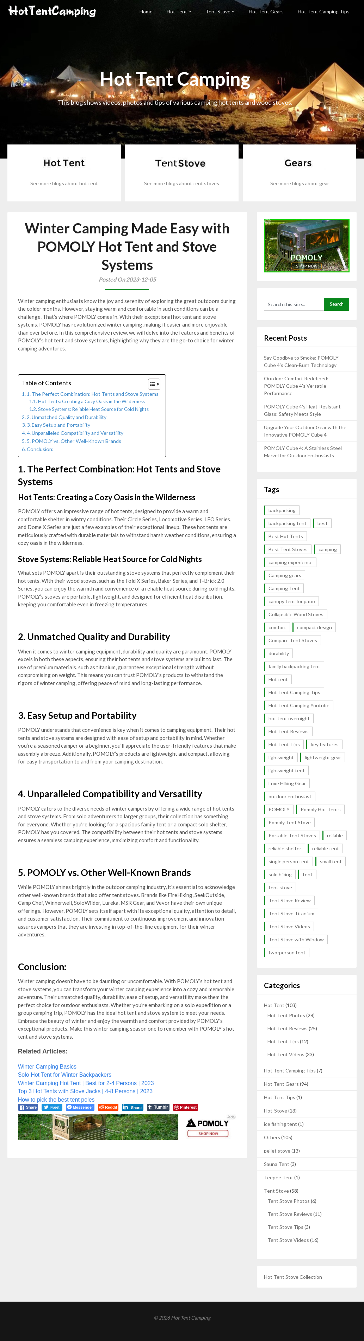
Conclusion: (40, 449)
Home (146, 11)
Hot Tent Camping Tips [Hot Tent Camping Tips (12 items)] (294, 692)
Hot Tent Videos (285, 1054)
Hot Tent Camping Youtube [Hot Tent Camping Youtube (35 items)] (299, 705)
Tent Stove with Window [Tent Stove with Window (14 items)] (296, 939)
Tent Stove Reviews (289, 1214)
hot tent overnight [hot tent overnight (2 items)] (289, 718)
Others (272, 1137)
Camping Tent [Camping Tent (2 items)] (284, 588)
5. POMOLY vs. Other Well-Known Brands (74, 441)
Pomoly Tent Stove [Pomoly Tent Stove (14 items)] (290, 822)
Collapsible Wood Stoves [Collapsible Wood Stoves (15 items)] (296, 614)
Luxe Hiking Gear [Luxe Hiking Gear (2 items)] (287, 783)
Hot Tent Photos (286, 1015)
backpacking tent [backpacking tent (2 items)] (288, 523)
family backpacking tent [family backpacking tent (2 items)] (294, 666)
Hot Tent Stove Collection (293, 1277)
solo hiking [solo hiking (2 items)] (280, 874)
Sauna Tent (276, 1164)
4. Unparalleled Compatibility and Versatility (75, 433)
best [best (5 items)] (322, 523)
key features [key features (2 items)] (325, 744)
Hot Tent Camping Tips (324, 11)
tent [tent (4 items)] (308, 874)
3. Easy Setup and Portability (58, 425)
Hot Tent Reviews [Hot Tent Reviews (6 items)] (289, 731)
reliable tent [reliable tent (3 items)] (325, 848)
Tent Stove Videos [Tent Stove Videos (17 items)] (289, 926)
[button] (151, 384)
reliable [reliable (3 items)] (335, 835)
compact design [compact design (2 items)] (314, 627)
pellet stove (277, 1151)
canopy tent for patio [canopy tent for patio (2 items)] (292, 601)
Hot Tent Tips (283, 1041)
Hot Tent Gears (266, 11)
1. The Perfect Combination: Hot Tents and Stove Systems (93, 394)
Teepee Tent (278, 1177)
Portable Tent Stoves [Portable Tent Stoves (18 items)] (292, 835)
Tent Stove (217, 11)
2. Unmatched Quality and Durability (66, 417)
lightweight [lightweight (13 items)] (281, 757)
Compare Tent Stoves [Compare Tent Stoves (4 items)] (293, 640)
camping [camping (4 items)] (328, 549)
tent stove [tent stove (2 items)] (280, 887)
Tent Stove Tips (285, 1227)
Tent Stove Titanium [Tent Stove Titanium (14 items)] (291, 913)
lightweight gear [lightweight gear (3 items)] (323, 757)
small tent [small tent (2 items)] (331, 861)
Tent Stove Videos (288, 1240)
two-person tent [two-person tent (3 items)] (287, 952)
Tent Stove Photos (288, 1201)
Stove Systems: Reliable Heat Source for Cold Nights (93, 409)
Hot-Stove (275, 1111)
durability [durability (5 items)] (279, 653)
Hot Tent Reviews (287, 1028)
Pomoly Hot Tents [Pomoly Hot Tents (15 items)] (321, 809)
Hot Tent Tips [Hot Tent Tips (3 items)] (284, 744)
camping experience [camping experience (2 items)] (291, 562)
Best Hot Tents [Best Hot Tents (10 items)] (286, 536)
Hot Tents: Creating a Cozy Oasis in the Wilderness (91, 401)
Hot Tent (177, 11)
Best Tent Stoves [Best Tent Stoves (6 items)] (288, 549)
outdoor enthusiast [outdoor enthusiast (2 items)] (290, 796)
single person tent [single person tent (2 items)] (289, 861)
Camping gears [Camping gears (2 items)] (285, 575)
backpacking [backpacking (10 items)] (282, 510)
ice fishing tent (280, 1124)
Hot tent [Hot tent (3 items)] (278, 679)
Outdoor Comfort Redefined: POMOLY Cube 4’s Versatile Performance (296, 385)
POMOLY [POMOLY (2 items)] (279, 809)
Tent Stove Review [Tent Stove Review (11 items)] (290, 900)
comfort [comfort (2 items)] (277, 627)
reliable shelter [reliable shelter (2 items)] (285, 848)
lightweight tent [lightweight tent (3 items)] (287, 770)
